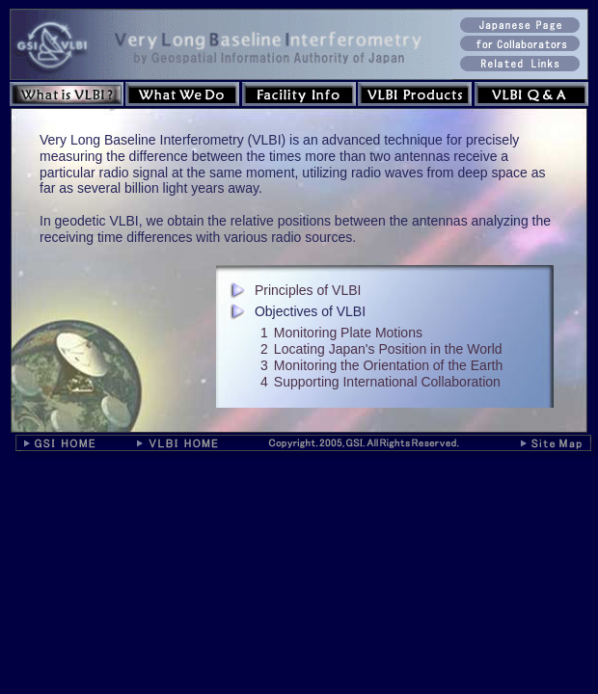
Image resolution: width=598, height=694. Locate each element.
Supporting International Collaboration (387, 381)
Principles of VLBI (308, 290)
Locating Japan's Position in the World (388, 349)
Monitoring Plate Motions (348, 332)
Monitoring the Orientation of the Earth (388, 365)
